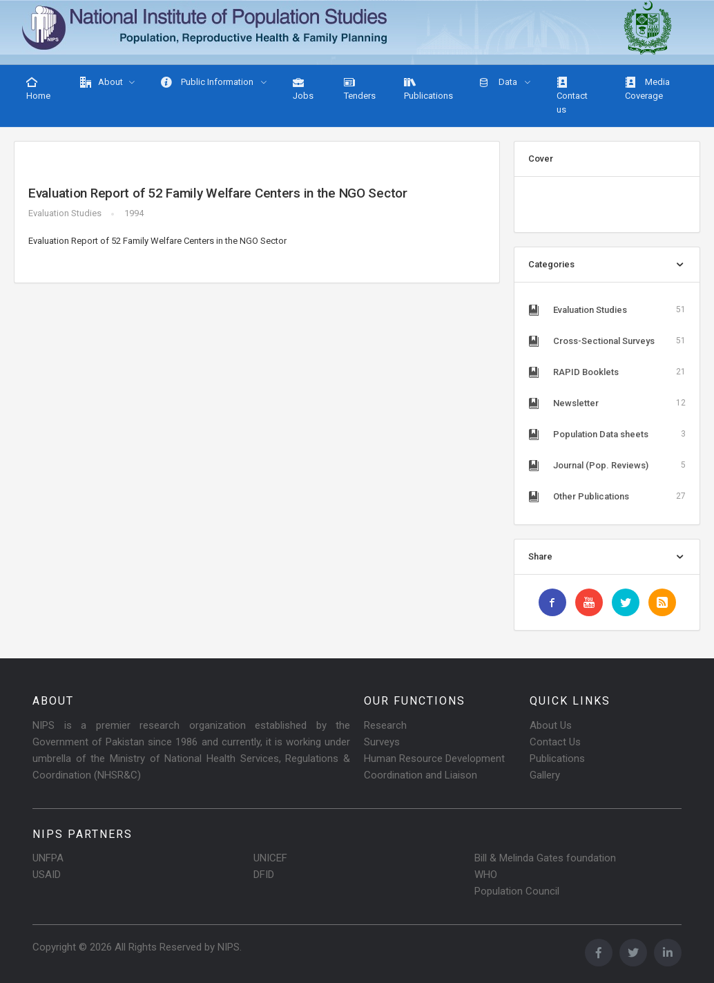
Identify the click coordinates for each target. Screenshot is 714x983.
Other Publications (607, 496)
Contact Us (555, 742)
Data (499, 82)
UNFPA (48, 858)
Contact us (572, 96)
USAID (46, 874)
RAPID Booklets (607, 371)
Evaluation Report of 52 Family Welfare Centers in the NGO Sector (217, 193)
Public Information (208, 82)
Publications (428, 89)
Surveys (382, 742)
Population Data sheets (607, 434)
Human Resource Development (434, 758)
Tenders (360, 89)
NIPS (229, 947)
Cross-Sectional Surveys (607, 340)
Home (38, 89)
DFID (263, 874)
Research (385, 725)
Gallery (545, 775)
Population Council (516, 891)
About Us (551, 725)
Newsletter (607, 403)
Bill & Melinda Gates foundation (545, 858)
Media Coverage (647, 89)
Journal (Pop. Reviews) (607, 465)
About (101, 82)
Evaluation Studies (65, 213)
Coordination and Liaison (420, 775)
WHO (485, 874)
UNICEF (270, 858)
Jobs (303, 89)
